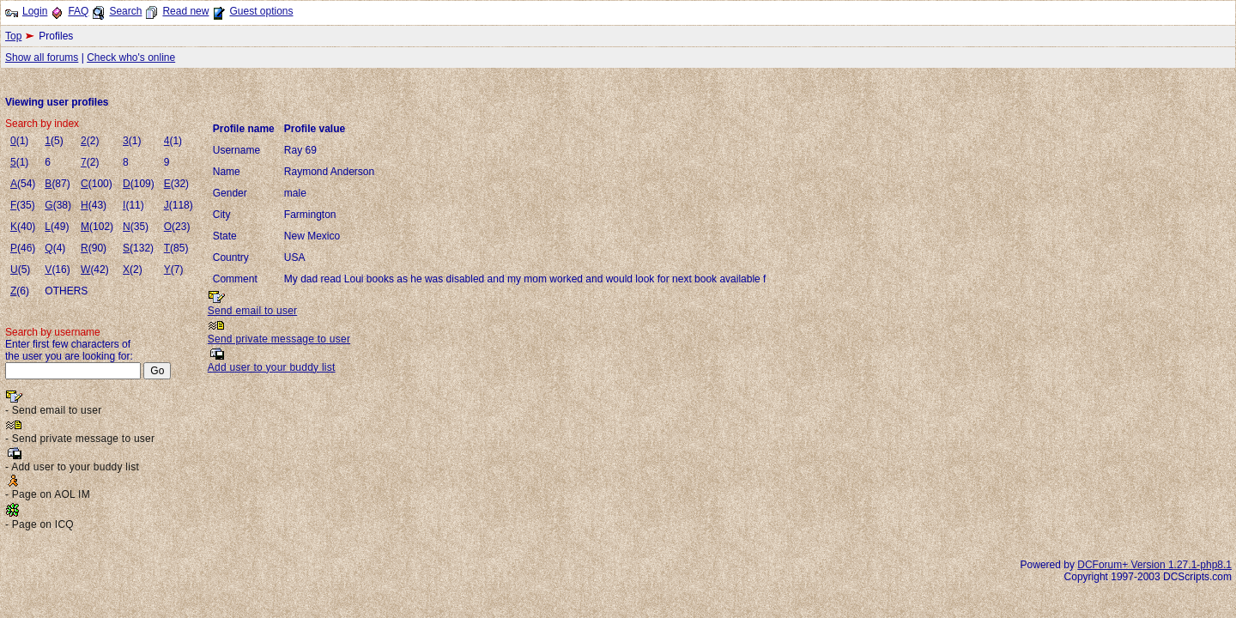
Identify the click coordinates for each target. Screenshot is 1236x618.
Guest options (261, 11)
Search (125, 11)
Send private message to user (279, 339)
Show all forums (41, 58)
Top (13, 36)
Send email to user (253, 311)
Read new (185, 11)
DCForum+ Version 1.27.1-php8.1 (1154, 565)
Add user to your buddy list (272, 367)
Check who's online (131, 58)
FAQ (78, 11)
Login (34, 11)
